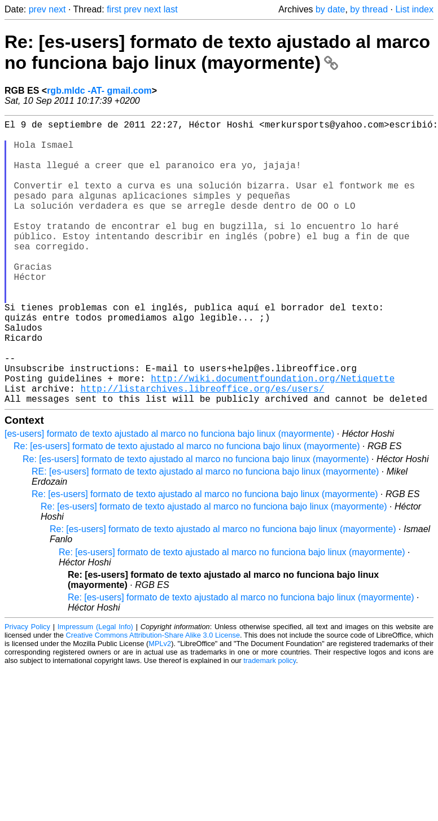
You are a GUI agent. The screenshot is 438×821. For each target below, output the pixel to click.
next (57, 9)
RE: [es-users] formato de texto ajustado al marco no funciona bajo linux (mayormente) (205, 534)
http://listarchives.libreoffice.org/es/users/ (202, 449)
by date (330, 9)
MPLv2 (159, 707)
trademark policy (269, 723)
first (114, 9)
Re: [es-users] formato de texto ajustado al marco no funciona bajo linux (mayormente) (217, 52)
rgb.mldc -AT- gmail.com (99, 90)
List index (414, 9)
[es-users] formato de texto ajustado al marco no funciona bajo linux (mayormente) (169, 497)
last (171, 9)
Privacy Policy (27, 690)
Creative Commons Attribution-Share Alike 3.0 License (153, 698)
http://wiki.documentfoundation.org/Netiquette (273, 437)
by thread (369, 9)
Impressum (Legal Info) (95, 690)
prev (37, 9)
